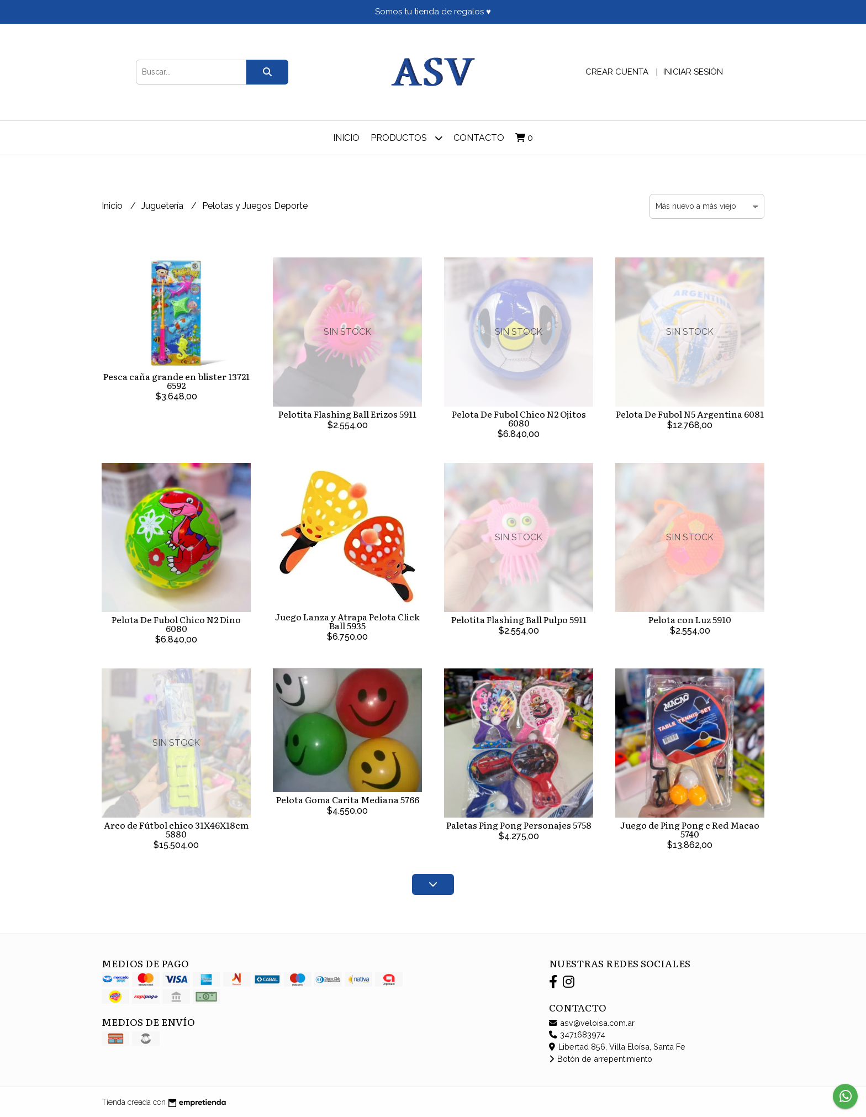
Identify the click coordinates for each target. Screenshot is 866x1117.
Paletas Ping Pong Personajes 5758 (519, 824)
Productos (406, 138)
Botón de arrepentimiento (600, 1058)
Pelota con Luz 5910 (689, 619)
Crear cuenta (616, 72)
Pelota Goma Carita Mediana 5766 (347, 799)
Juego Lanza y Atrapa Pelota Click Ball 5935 (347, 621)
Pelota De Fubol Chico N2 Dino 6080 (176, 624)
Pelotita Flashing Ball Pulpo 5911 (519, 619)
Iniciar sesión (693, 72)
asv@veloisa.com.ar (592, 1023)
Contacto (478, 138)
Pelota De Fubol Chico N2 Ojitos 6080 (519, 418)
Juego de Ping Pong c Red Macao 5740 (689, 829)
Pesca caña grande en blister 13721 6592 (176, 381)
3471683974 (577, 1034)
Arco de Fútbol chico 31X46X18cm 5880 (176, 829)
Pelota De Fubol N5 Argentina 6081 (690, 413)
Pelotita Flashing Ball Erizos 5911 (347, 413)
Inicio (346, 138)
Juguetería (163, 206)
